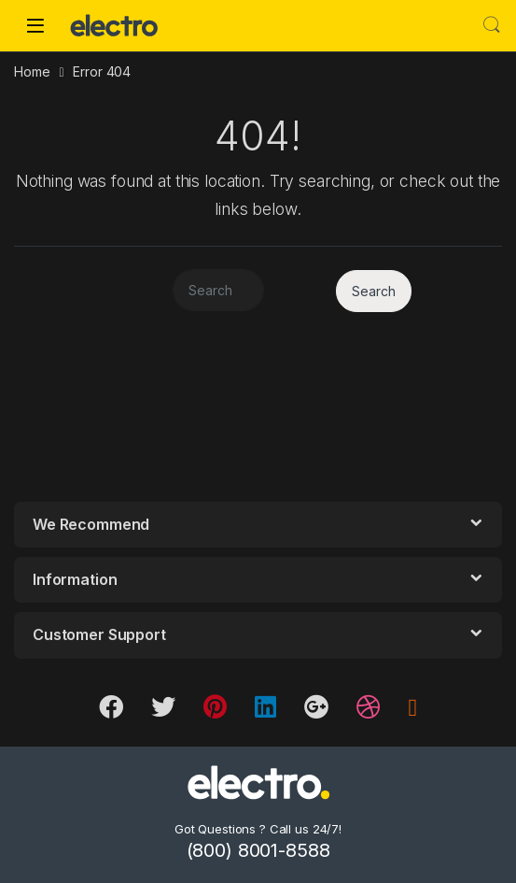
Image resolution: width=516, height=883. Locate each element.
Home (31, 71)
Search (491, 25)
